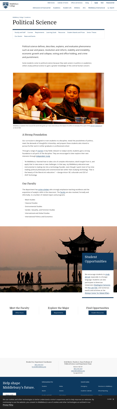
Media (61, 386)
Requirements (39, 32)
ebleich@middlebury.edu (78, 371)
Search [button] (111, 8)
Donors (61, 391)
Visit (102, 3)
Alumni (44, 391)
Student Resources (97, 313)
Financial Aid (110, 3)
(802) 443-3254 (78, 369)
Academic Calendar (86, 391)
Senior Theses (91, 32)
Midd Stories (51, 3)
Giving (87, 3)
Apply (96, 3)
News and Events (29, 36)
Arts (84, 8)
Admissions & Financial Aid (41, 8)
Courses (30, 32)
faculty (62, 192)
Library (100, 395)
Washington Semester (102, 285)
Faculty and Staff (20, 32)
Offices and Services (76, 3)
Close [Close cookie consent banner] (110, 399)
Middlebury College (18, 17)
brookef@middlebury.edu (39, 367)
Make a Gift (9, 395)
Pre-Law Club (92, 288)
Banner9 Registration (87, 395)
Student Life (67, 8)
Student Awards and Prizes (76, 32)
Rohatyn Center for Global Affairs (97, 293)
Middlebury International (96, 8)
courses (40, 151)
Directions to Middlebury (105, 386)
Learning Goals (51, 32)
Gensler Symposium (96, 126)
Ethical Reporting (103, 391)
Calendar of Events (62, 3)
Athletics (77, 8)
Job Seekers (62, 395)
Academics (56, 8)
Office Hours (19, 313)
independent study (43, 156)
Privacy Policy (8, 405)
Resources (61, 32)
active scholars (43, 189)
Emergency (84, 386)
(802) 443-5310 (39, 365)
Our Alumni (18, 36)
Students (44, 386)
